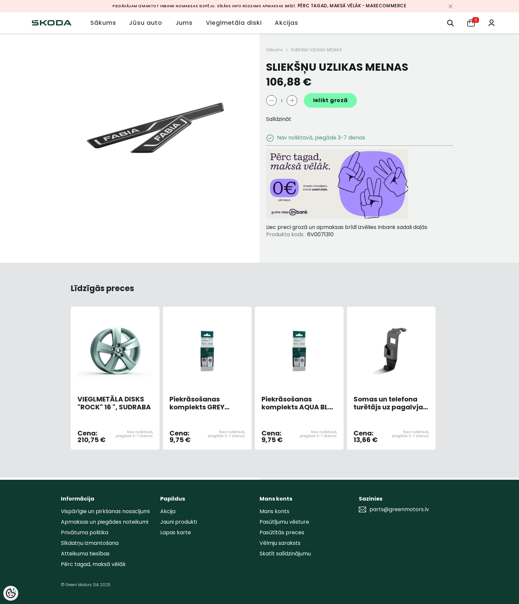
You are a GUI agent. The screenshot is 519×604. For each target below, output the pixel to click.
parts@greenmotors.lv (399, 509)
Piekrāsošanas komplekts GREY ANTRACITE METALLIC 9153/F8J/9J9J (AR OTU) (205, 403)
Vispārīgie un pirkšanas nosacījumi (105, 511)
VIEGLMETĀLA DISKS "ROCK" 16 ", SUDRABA (114, 403)
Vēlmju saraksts (280, 543)
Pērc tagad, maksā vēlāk (93, 564)
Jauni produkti (178, 522)
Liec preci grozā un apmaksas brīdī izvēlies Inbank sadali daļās (346, 227)
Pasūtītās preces (282, 532)
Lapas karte (175, 532)
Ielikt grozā (330, 100)
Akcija (167, 511)
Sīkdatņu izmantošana (89, 543)
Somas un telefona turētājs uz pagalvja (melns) (388, 403)
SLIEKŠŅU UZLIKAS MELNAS (316, 50)
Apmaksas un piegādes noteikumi (104, 522)
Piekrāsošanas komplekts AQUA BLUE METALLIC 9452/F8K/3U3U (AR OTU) (298, 403)
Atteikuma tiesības (85, 553)
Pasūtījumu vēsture (284, 522)
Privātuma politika (84, 532)
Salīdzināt (278, 119)
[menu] (450, 22)
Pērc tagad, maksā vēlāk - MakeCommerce (352, 6)
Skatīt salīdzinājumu (285, 553)
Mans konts (274, 511)
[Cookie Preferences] (10, 593)
